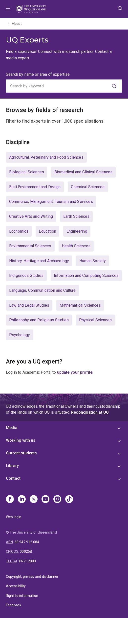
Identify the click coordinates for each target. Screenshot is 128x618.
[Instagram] (57, 499)
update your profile (74, 372)
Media (11, 427)
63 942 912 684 (27, 542)
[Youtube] (45, 499)
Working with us (20, 440)
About (17, 24)
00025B (26, 551)
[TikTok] (69, 499)
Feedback (13, 605)
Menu (8, 9)
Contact (13, 478)
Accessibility (16, 586)
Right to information (22, 596)
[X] (34, 499)
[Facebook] (10, 499)
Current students (21, 453)
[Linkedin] (22, 499)
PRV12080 (27, 561)
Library (12, 465)
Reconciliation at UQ (90, 412)
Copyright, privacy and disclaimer (32, 577)
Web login (13, 517)
